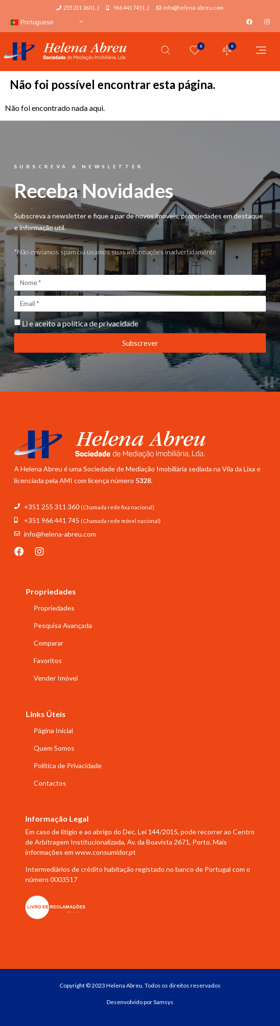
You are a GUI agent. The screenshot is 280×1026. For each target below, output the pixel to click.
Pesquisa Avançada (63, 625)
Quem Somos (54, 748)
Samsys (163, 1002)
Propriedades (54, 608)
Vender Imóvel (56, 678)
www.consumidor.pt (105, 852)
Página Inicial (53, 730)
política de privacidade (100, 323)
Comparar (48, 643)
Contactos (50, 783)
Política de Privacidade (68, 765)
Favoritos (48, 660)
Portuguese (32, 22)
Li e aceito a (80, 323)
